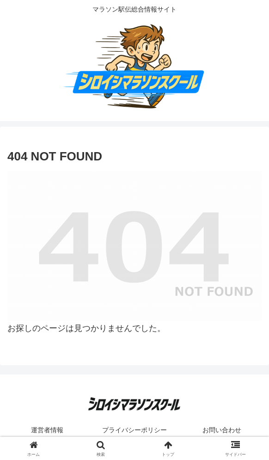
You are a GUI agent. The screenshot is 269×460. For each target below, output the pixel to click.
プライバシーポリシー (134, 430)
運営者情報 (47, 430)
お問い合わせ (221, 430)
